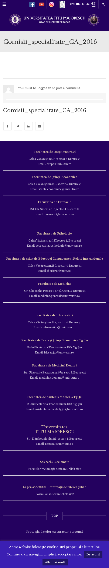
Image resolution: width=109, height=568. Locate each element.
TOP (54, 516)
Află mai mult (55, 562)
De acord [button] (93, 554)
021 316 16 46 (83, 4)
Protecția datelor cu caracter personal (54, 532)
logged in (44, 88)
